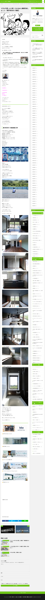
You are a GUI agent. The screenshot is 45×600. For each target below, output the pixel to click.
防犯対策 (35, 266)
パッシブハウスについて (37, 367)
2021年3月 (34, 203)
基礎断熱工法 (35, 353)
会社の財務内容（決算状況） (38, 434)
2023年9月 (34, 138)
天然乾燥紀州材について (37, 383)
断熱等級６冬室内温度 (37, 360)
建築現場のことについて (37, 355)
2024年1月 (34, 129)
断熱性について (36, 288)
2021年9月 (34, 192)
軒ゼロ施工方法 (36, 417)
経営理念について (36, 224)
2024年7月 (34, 115)
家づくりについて (36, 364)
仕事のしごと (35, 256)
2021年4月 (34, 201)
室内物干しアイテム (36, 425)
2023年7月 (34, 142)
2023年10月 (34, 135)
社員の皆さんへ (36, 220)
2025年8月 (34, 86)
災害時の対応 (35, 251)
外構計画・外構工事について (38, 249)
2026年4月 (34, 68)
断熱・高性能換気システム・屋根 (38, 291)
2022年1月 (34, 183)
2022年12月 (34, 158)
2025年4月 (34, 95)
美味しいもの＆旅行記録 (37, 453)
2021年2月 (34, 205)
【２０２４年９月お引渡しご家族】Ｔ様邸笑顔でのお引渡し (19, 541)
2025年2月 (34, 99)
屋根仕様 (35, 412)
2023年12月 (34, 131)
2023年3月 (34, 151)
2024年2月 (34, 126)
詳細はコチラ (37, 25)
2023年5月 (34, 147)
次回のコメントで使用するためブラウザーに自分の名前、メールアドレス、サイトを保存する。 (15, 583)
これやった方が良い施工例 (37, 301)
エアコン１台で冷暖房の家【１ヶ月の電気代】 (37, 340)
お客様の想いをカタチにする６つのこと (37, 276)
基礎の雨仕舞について (37, 261)
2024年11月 (34, 106)
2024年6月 (34, 117)
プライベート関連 (36, 432)
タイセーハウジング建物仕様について (37, 403)
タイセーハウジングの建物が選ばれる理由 (37, 259)
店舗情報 (35, 229)
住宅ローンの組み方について (38, 345)
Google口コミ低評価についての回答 (37, 381)
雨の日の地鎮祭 (36, 238)
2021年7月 (34, 196)
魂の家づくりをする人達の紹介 (37, 311)
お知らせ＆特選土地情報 (37, 231)
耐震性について (36, 286)
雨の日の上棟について (37, 235)
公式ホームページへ (32, 1)
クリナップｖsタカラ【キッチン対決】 (37, 423)
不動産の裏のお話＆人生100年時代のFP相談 (37, 343)
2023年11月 (34, 133)
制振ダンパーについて (37, 293)
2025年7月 (34, 88)
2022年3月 (34, 178)
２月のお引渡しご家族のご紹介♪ (16, 552)
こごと (34, 451)
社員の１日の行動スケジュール (37, 322)
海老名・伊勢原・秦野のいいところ (37, 330)
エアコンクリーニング (37, 308)
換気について (35, 268)
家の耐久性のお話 (36, 306)
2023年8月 (34, 140)
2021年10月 (34, 190)
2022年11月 (34, 160)
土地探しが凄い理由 (36, 337)
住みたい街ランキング (37, 327)
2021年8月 (34, 194)
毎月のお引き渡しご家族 (4, 12)
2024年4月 (34, 122)
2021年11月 (34, 187)
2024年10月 (34, 108)
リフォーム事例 (36, 334)
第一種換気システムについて (38, 299)
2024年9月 (34, 111)
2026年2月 (34, 72)
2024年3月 (34, 124)
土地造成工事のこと (36, 247)
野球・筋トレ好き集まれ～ (37, 446)
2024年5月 (34, 120)
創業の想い (35, 217)
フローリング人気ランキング (38, 427)
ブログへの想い (36, 444)
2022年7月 (34, 169)
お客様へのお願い (36, 371)
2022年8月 (34, 167)
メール (2, 576)
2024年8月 (34, 113)
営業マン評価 (35, 373)
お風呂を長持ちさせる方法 (37, 270)
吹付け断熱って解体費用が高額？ (38, 400)
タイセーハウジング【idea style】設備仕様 (37, 406)
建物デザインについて (37, 362)
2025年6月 (34, 90)
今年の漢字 (35, 436)
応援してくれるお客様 (37, 376)
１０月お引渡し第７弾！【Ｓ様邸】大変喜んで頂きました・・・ (19, 547)
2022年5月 (34, 174)
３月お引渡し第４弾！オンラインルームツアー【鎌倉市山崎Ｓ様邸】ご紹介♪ (37, 45)
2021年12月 (34, 185)
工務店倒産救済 (36, 278)
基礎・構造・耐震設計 (37, 280)
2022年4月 (34, 176)
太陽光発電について (36, 332)
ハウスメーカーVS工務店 (37, 386)
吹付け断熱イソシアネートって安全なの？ (37, 394)
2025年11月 (34, 79)
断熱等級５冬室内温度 (37, 358)
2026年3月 (34, 70)
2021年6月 (34, 199)
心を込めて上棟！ (36, 233)
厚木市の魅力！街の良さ (37, 316)
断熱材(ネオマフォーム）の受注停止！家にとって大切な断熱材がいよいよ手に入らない (37, 53)
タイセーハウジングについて (5, 552)
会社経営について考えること (38, 442)
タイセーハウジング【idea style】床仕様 (37, 409)
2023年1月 (34, 156)
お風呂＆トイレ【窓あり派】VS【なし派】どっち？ (37, 391)
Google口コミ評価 (36, 378)
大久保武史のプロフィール (37, 215)
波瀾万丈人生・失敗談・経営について (37, 439)
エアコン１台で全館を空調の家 (37, 349)
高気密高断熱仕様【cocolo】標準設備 (37, 415)
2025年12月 (34, 77)
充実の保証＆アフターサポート (37, 297)
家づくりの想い (36, 222)
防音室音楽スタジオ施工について (38, 283)
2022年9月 (34, 165)
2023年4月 (34, 149)
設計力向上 (35, 369)
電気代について (36, 397)
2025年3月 (34, 97)
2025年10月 (34, 81)
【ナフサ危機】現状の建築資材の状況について (37, 60)
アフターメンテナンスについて (37, 319)
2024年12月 (34, 104)
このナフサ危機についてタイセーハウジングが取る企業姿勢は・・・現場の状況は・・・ (37, 49)
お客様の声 (35, 226)
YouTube (35, 242)
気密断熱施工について (37, 351)
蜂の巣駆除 (35, 324)
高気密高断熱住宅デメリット (38, 388)
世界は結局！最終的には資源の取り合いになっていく (37, 57)
